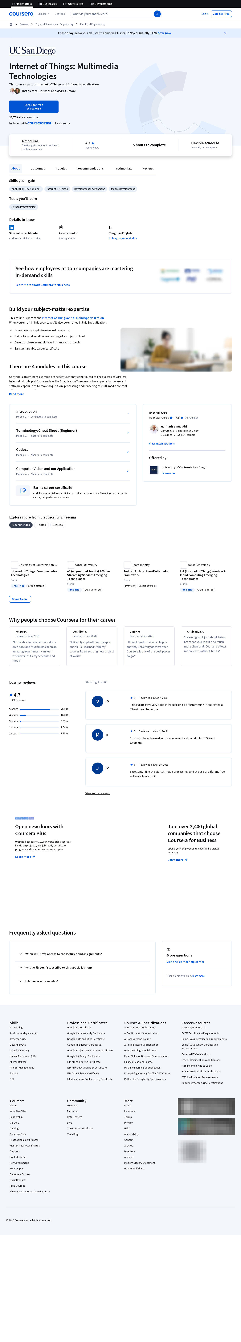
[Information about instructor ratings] (171, 417)
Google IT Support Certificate (84, 1048)
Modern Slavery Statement (139, 1166)
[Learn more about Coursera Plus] (62, 123)
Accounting (16, 1031)
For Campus (16, 1172)
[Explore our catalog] (44, 14)
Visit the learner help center (185, 965)
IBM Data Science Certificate (83, 1077)
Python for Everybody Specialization (145, 1083)
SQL (12, 1083)
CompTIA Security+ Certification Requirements (200, 1050)
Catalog (14, 1132)
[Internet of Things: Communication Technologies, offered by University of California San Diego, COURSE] (36, 573)
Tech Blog (73, 1138)
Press (127, 1109)
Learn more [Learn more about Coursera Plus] (25, 860)
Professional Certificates (24, 1143)
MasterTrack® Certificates (25, 1149)
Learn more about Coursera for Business (42, 285)
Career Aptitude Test (194, 1031)
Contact (128, 1143)
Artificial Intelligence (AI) (23, 1037)
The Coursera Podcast (80, 1132)
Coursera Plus (18, 1138)
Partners (72, 1115)
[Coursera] (21, 14)
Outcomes (38, 168)
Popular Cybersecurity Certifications (202, 1086)
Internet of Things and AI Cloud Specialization (73, 318)
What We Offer (18, 1115)
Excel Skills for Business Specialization (146, 1060)
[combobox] (111, 14)
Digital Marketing (19, 1054)
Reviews (148, 168)
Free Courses (17, 1189)
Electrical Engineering (92, 24)
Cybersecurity (18, 1042)
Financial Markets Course (138, 1065)
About (15, 168)
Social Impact (17, 1183)
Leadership (16, 1120)
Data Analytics (18, 1048)
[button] (59, 14)
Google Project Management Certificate (90, 1054)
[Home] (11, 24)
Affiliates (129, 1161)
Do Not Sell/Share (134, 1172)
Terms (128, 1120)
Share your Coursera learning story (30, 1195)
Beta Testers (74, 1120)
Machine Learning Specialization (142, 1071)
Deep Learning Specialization (140, 1054)
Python (14, 1077)
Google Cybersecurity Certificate (86, 1037)
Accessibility (131, 1138)
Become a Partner (20, 1178)
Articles (128, 1149)
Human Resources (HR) (23, 1060)
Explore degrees (105, 856)
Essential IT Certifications (196, 1058)
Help (126, 1132)
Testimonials (123, 168)
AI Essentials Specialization (139, 1031)
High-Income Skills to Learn (197, 1069)
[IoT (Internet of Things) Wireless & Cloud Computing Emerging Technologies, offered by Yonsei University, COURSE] (205, 575)
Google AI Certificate (79, 1031)
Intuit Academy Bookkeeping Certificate (90, 1083)
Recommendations (90, 168)
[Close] (225, 33)
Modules (61, 168)
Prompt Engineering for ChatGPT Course (147, 1077)
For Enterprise (18, 1161)
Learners (72, 1109)
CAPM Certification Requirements (200, 1037)
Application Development (26, 189)
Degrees (15, 1155)
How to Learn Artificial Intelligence (201, 1075)
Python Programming (24, 207)
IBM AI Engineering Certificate (84, 1065)
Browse (24, 24)
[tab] (21, 525)
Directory (129, 1155)
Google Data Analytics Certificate (86, 1042)
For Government (19, 1166)
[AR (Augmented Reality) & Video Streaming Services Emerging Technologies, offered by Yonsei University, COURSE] (92, 575)
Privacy (128, 1126)
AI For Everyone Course (137, 1042)
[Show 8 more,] (20, 599)
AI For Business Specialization (141, 1037)
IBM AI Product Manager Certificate (87, 1071)
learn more (198, 979)
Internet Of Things (57, 189)
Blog (69, 1126)
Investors (129, 1115)
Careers (14, 1126)
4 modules (30, 141)
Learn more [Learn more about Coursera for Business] (178, 863)
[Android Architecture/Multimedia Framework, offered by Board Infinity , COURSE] (149, 573)
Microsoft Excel (18, 1065)
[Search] (157, 14)
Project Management (22, 1071)
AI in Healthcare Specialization (141, 1048)
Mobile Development (123, 189)
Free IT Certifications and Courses (201, 1063)
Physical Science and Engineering (54, 24)
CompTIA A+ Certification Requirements (204, 1042)
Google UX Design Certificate (83, 1060)
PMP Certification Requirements (200, 1081)
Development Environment (89, 189)
